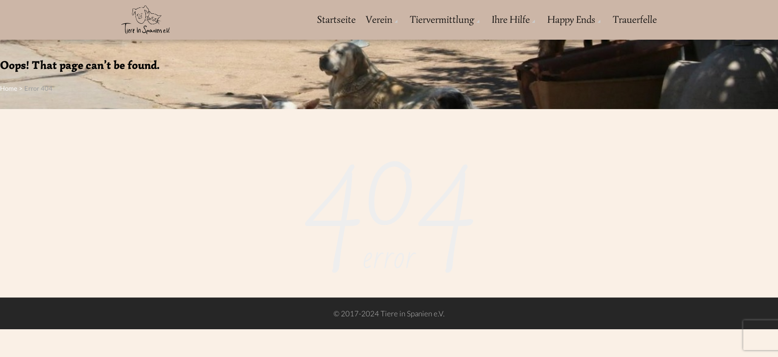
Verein (379, 19)
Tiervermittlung (442, 19)
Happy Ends (571, 19)
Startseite (336, 19)
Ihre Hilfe (511, 19)
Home (8, 88)
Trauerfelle (635, 19)
